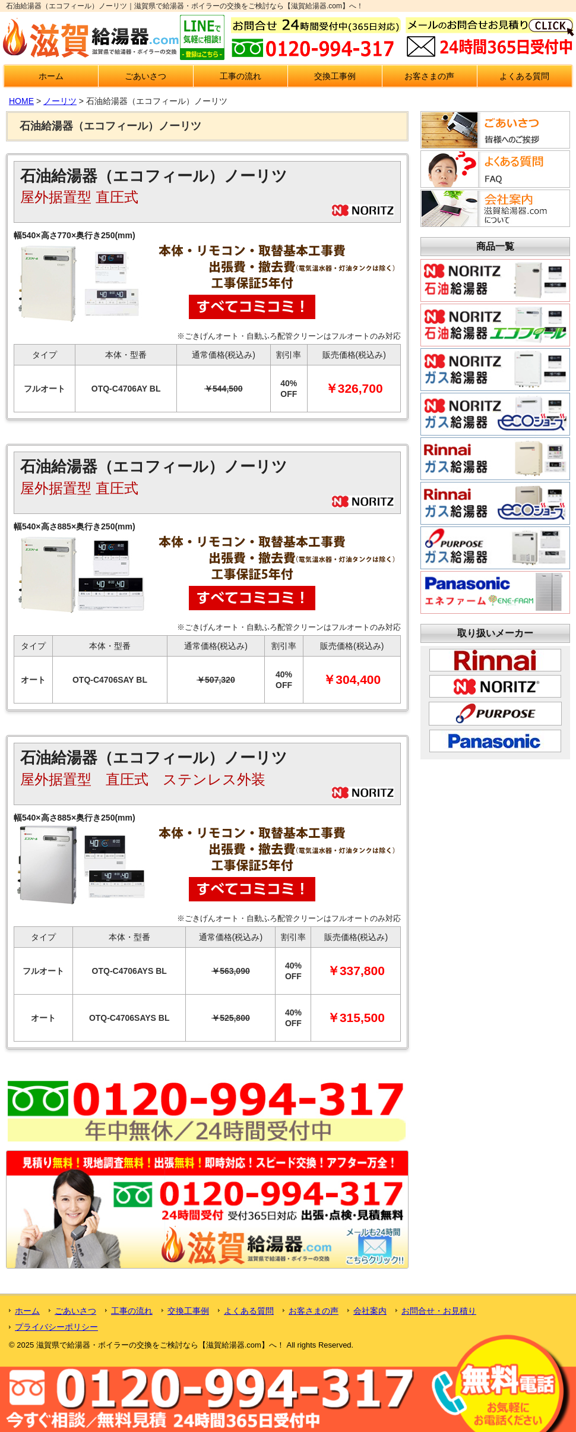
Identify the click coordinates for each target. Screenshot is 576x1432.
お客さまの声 (429, 76)
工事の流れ (240, 76)
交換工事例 (335, 76)
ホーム (51, 76)
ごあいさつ (145, 76)
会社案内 (370, 1311)
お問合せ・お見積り (438, 1311)
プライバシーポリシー (56, 1327)
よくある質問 (524, 76)
